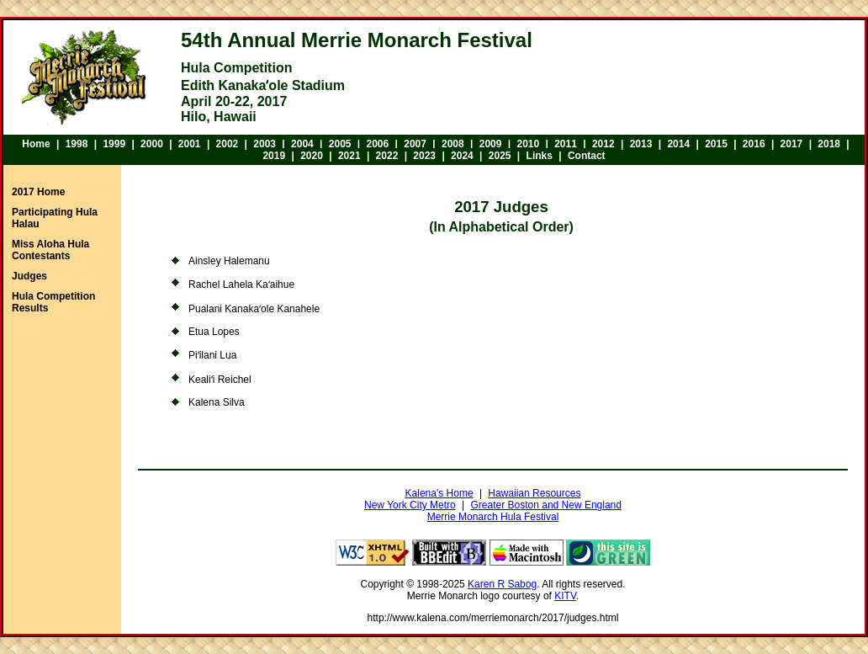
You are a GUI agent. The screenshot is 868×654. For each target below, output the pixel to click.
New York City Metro (410, 505)
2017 (792, 144)
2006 (378, 144)
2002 (227, 144)
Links (540, 156)
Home (36, 144)
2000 (151, 144)
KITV (565, 596)
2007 (415, 144)
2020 (311, 156)
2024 (462, 156)
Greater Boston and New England (546, 505)
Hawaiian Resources (534, 493)
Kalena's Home (439, 493)
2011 (565, 144)
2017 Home (38, 192)
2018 (829, 144)
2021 (349, 156)
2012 (603, 144)
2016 (754, 144)
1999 (114, 144)
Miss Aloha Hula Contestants (50, 250)
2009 (490, 144)
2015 (716, 144)
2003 (264, 144)
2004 (302, 144)
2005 (340, 144)
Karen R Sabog (502, 584)
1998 (77, 144)
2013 (641, 144)
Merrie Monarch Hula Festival (493, 517)
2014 (678, 144)
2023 (424, 156)
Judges (29, 276)
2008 (453, 144)
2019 (273, 156)
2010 (527, 144)
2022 (387, 156)
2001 (189, 144)
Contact (587, 156)
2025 (500, 156)
